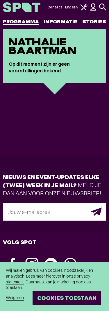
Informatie (60, 22)
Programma (21, 22)
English (71, 7)
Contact (54, 7)
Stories (94, 22)
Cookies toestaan (67, 297)
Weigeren (15, 297)
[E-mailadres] (54, 212)
